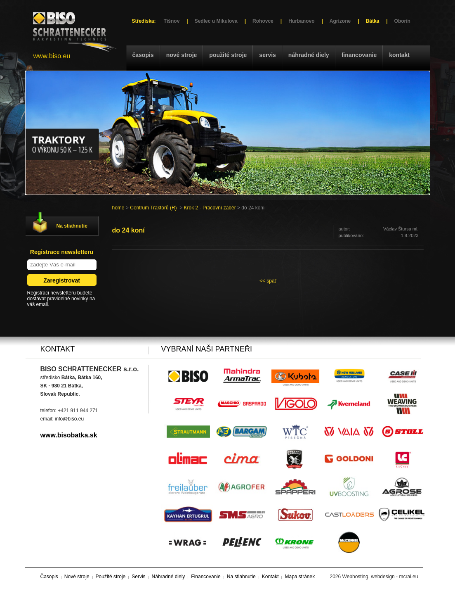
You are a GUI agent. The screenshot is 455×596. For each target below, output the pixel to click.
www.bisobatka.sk (68, 435)
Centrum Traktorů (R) (153, 208)
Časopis (143, 55)
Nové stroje (181, 55)
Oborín (402, 21)
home (118, 208)
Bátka (373, 21)
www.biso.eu (52, 55)
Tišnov (171, 21)
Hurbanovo (301, 21)
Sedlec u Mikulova (216, 21)
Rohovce (262, 21)
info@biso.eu (69, 419)
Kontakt (399, 55)
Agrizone (340, 21)
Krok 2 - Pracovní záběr (210, 208)
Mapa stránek (300, 576)
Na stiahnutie (72, 226)
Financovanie (359, 55)
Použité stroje (228, 55)
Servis (267, 55)
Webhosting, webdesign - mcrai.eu (380, 576)
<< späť (267, 281)
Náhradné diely (308, 55)
